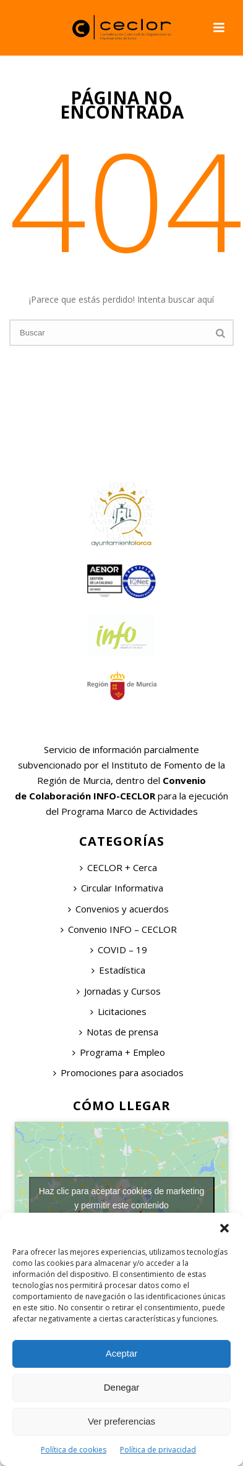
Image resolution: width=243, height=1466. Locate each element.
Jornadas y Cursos (119, 991)
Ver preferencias (121, 1421)
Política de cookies (73, 1449)
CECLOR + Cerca (118, 867)
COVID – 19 (118, 949)
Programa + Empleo (118, 1052)
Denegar (122, 1387)
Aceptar (122, 1353)
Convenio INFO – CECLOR (119, 929)
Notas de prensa (118, 1032)
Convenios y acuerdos (118, 909)
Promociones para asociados (118, 1072)
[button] (224, 1228)
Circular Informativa (118, 888)
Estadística (118, 970)
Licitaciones (118, 1011)
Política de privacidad (158, 1449)
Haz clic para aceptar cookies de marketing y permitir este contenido (122, 1198)
